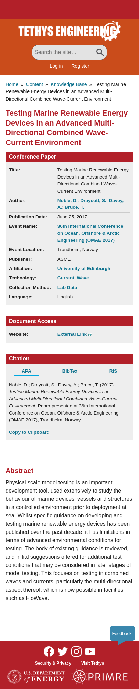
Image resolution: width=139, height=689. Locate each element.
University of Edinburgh (83, 268)
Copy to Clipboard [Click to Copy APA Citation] (29, 432)
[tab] (30, 372)
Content (34, 84)
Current (65, 277)
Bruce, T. (74, 207)
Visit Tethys (92, 663)
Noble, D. (67, 200)
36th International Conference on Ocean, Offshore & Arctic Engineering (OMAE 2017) (90, 233)
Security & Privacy (53, 663)
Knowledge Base (69, 84)
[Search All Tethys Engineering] (69, 52)
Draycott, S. (93, 200)
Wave (83, 277)
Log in (56, 66)
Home (12, 84)
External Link (72, 334)
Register (80, 66)
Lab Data (67, 287)
